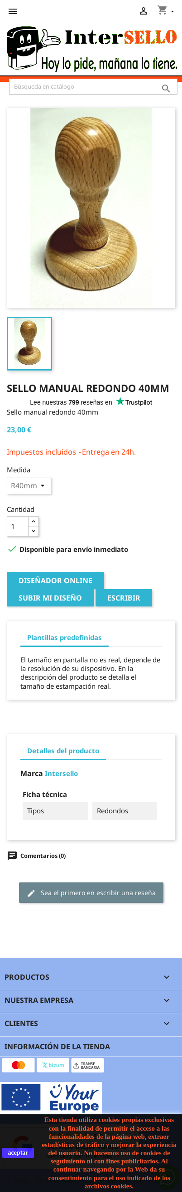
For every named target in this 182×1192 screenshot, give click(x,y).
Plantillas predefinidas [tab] (64, 637)
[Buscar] (93, 87)
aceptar (18, 1152)
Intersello (61, 773)
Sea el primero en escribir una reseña (91, 893)
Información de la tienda (57, 1047)
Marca (31, 773)
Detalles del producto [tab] (63, 750)
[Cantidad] (18, 526)
